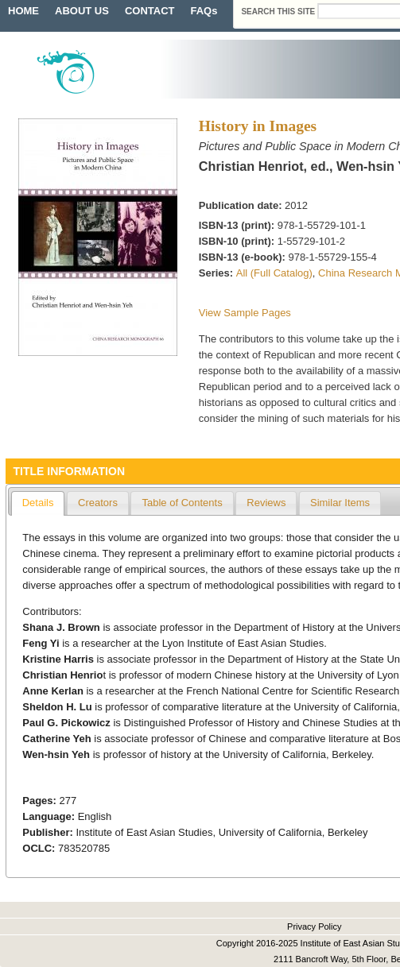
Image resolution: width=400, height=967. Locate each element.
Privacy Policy (314, 926)
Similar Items (340, 503)
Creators (98, 503)
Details (38, 503)
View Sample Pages (245, 313)
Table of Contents (182, 503)
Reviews (266, 503)
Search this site (279, 11)
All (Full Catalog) (274, 273)
